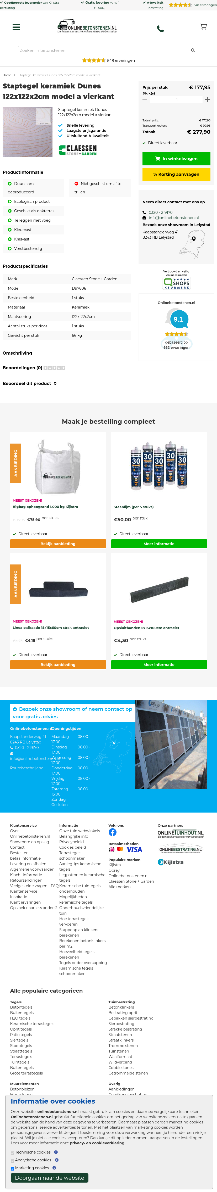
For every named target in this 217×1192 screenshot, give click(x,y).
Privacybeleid (71, 842)
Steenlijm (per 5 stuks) (134, 507)
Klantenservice (23, 891)
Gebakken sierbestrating (131, 1018)
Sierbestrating (122, 1023)
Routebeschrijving (27, 768)
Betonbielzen (22, 1089)
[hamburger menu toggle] (16, 27)
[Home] (87, 26)
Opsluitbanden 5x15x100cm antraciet (146, 628)
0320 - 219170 (158, 212)
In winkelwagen (175, 158)
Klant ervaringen (25, 902)
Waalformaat (121, 1056)
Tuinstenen (119, 1051)
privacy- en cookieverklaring (97, 1143)
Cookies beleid (72, 847)
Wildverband (120, 1062)
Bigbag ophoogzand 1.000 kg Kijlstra (45, 507)
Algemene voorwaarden (32, 869)
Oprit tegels (21, 1029)
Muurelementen (24, 1084)
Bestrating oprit (123, 1012)
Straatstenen (120, 1034)
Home (7, 75)
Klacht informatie (26, 874)
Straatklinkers (121, 1040)
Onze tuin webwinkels (79, 831)
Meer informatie (159, 543)
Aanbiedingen (122, 1089)
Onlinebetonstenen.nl (129, 876)
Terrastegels (21, 1056)
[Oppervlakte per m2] (175, 99)
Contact (17, 847)
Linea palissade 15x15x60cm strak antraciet (51, 627)
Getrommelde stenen (128, 1073)
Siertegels (19, 1040)
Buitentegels (22, 1012)
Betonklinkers (121, 1007)
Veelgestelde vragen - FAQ (34, 885)
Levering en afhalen (28, 863)
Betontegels (21, 1007)
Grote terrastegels (26, 1073)
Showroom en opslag (29, 842)
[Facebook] (113, 832)
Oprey (114, 870)
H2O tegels (20, 1018)
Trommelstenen (123, 1045)
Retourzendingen (26, 880)
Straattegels (21, 1051)
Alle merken (120, 887)
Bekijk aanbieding (57, 543)
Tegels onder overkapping (83, 962)
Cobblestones (121, 1067)
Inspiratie (18, 896)
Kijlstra (54, 2)
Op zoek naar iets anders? (34, 907)
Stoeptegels (21, 1045)
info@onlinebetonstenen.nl (171, 217)
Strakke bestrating (125, 1029)
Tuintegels (19, 1062)
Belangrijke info (73, 836)
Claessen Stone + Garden (131, 881)
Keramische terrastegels (32, 1023)
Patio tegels (21, 1034)
